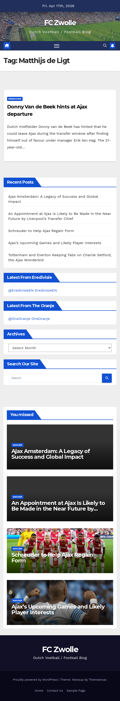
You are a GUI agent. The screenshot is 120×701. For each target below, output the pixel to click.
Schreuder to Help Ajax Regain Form (41, 231)
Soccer (17, 445)
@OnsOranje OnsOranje (29, 318)
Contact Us (55, 690)
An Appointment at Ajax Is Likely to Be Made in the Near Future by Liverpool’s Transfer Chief (58, 509)
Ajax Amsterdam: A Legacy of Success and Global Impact (50, 454)
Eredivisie (14, 99)
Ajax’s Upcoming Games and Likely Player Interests (54, 243)
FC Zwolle (60, 22)
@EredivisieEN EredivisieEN (32, 290)
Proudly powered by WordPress (36, 679)
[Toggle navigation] (57, 46)
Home (39, 690)
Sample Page (76, 690)
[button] (105, 45)
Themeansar (97, 679)
